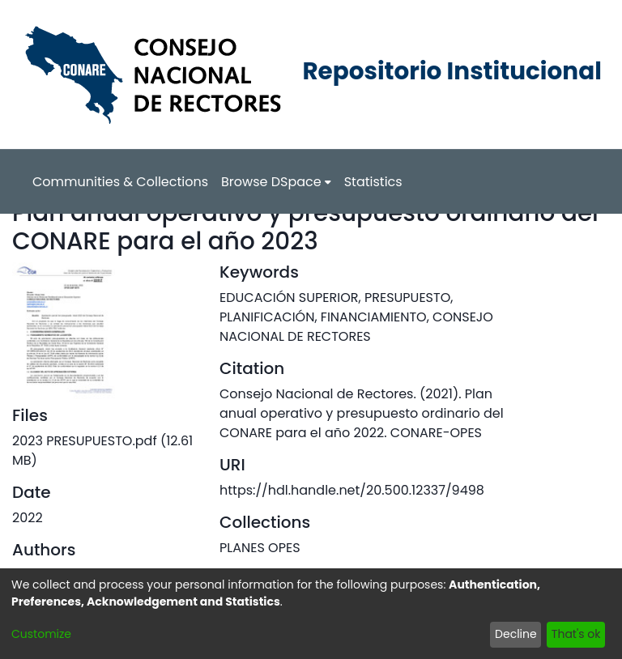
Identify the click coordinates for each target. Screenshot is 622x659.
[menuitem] (276, 182)
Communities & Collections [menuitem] (120, 181)
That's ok (576, 634)
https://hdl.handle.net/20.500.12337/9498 (351, 490)
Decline (516, 634)
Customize (41, 634)
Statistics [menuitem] (373, 181)
